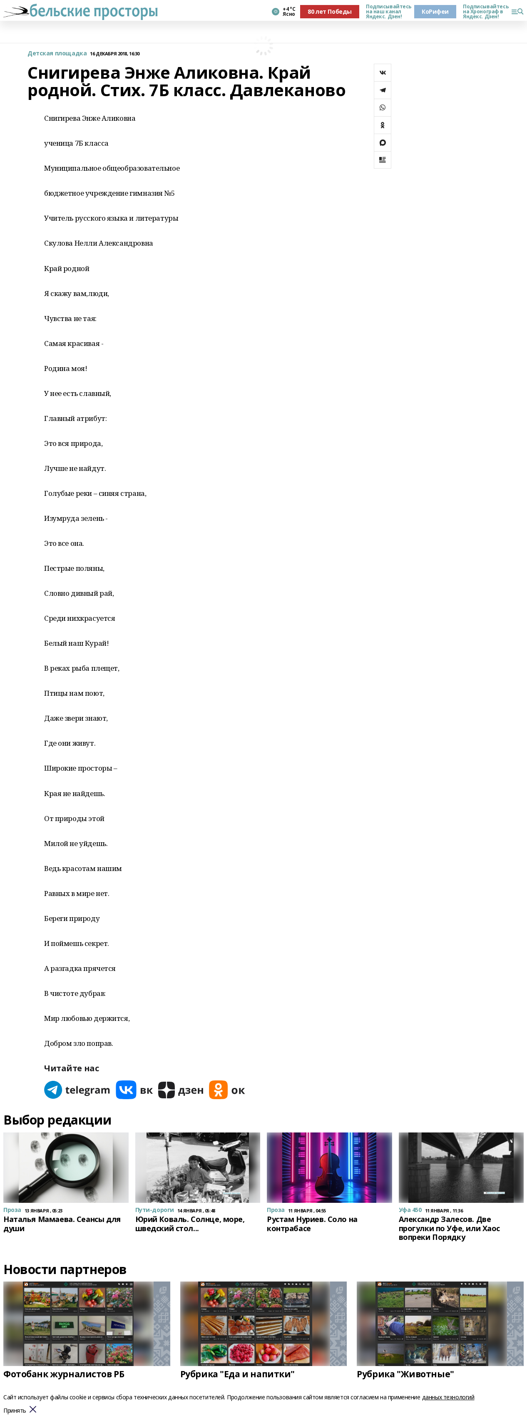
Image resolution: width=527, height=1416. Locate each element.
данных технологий (448, 1397)
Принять (14, 1410)
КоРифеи (435, 11)
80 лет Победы (330, 11)
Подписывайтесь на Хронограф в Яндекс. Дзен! (484, 11)
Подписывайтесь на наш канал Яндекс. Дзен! (387, 11)
